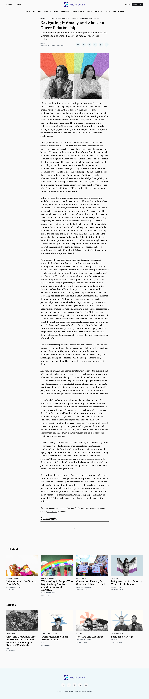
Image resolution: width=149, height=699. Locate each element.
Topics (27, 11)
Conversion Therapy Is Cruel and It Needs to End (90, 583)
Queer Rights (81, 578)
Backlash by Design (122, 636)
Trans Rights (11, 633)
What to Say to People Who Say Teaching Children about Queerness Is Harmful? (57, 585)
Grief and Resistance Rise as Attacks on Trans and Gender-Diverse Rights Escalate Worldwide (21, 641)
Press (108, 11)
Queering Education (49, 578)
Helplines (98, 11)
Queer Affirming (12, 578)
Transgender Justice (49, 633)
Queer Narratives (63, 19)
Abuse (96, 19)
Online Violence (117, 633)
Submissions (77, 11)
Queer (51, 19)
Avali (8, 648)
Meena (42, 43)
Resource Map (118, 11)
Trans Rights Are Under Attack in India (55, 638)
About (46, 11)
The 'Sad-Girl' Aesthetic (89, 636)
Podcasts (65, 11)
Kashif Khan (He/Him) (83, 640)
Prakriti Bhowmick (118, 640)
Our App (55, 11)
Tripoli (90, 691)
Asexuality (115, 578)
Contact (88, 11)
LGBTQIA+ (44, 19)
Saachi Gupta (116, 587)
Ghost (84, 691)
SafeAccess (52, 511)
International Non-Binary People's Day (21, 583)
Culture (79, 633)
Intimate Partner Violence (82, 19)
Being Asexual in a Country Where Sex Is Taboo (126, 583)
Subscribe (137, 4)
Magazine (37, 11)
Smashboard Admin (13, 587)
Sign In (127, 4)
